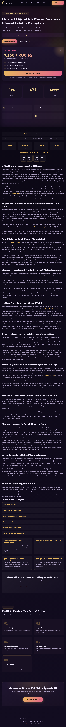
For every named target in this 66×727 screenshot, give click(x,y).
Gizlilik (38, 721)
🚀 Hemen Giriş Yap (9, 41)
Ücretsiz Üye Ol (41, 587)
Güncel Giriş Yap (25, 587)
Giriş (21, 3)
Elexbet (7, 2)
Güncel (27, 3)
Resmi (33, 3)
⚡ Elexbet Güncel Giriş (33, 699)
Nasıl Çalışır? (24, 41)
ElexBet (32, 133)
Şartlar (41, 721)
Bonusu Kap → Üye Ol (33, 73)
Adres (39, 3)
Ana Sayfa (26, 133)
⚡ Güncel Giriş (57, 3)
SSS (44, 3)
